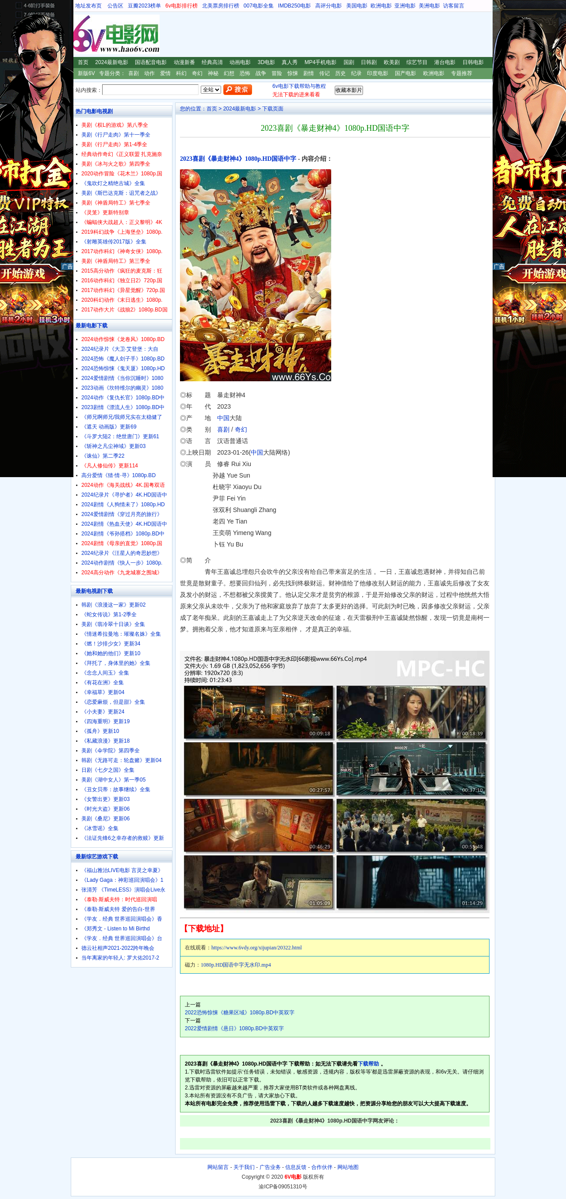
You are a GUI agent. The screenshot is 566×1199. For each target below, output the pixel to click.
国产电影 (405, 73)
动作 (149, 73)
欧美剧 (392, 62)
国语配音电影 (151, 62)
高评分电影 (328, 6)
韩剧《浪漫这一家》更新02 (113, 605)
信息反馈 (295, 1167)
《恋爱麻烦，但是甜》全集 (113, 702)
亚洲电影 (405, 6)
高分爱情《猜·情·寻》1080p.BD (118, 475)
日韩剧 (369, 62)
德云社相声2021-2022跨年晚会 (117, 948)
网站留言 (218, 1167)
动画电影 (240, 62)
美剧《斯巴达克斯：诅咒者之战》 (121, 193)
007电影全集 (259, 6)
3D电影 (266, 62)
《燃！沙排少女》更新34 (110, 644)
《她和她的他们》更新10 (110, 653)
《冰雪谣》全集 (100, 828)
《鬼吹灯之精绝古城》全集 (113, 183)
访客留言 (453, 6)
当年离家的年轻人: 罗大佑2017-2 (120, 958)
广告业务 (270, 1167)
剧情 (308, 73)
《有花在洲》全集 (102, 682)
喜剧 (133, 73)
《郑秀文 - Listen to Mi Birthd (115, 929)
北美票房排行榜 (220, 6)
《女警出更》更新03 (105, 799)
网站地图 (348, 1167)
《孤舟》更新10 (100, 731)
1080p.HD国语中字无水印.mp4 (236, 965)
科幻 (181, 73)
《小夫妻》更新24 (102, 712)
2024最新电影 (111, 62)
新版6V (86, 73)
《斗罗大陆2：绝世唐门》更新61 (120, 436)
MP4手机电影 (321, 62)
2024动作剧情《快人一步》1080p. (121, 563)
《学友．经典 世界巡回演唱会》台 (121, 938)
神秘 (213, 73)
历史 (340, 73)
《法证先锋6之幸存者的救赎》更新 (122, 838)
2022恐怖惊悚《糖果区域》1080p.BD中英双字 (239, 1012)
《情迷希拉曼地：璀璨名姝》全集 (121, 634)
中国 (223, 417)
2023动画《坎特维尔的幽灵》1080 (122, 388)
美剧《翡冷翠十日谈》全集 (113, 624)
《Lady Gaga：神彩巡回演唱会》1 (122, 880)
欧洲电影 (381, 6)
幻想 (229, 73)
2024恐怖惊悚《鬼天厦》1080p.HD (123, 368)
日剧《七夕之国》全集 (107, 770)
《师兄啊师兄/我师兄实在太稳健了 (121, 417)
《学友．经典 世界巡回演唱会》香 (121, 919)
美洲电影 (429, 6)
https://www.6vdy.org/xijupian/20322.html (256, 948)
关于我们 (244, 1167)
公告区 (115, 6)
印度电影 (377, 73)
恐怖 (245, 73)
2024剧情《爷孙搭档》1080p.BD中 (122, 534)
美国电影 (356, 6)
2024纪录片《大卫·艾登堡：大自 (119, 349)
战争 (261, 73)
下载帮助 (368, 1064)
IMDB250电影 (294, 6)
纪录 (356, 73)
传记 (324, 73)
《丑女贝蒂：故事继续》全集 (115, 789)
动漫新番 (184, 62)
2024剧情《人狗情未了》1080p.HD (123, 504)
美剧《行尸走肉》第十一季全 (115, 135)
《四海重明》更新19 (105, 721)
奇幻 (197, 73)
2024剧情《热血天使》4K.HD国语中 (124, 524)
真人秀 (290, 62)
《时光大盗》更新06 (105, 809)
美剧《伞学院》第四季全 (110, 750)
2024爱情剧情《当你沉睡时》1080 (122, 378)
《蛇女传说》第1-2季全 (109, 614)
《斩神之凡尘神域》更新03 (113, 446)
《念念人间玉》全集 (105, 673)
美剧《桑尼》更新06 (105, 819)
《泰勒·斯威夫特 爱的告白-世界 (118, 909)
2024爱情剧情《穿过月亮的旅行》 (121, 514)
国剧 (349, 62)
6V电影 (79, 34)
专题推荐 (461, 73)
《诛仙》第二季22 (102, 456)
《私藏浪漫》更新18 (105, 741)
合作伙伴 (322, 1167)
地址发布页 (88, 6)
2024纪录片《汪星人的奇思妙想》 (121, 553)
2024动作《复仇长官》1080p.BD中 (122, 398)
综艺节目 (417, 62)
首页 (83, 62)
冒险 (277, 73)
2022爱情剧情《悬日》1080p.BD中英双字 (234, 1028)
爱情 (165, 73)
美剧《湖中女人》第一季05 (113, 780)
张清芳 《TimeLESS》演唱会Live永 (123, 890)
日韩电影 (473, 62)
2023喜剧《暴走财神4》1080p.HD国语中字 (238, 159)
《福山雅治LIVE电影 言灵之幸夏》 (122, 870)
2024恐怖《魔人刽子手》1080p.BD (122, 359)
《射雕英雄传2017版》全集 (113, 242)
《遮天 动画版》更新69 (109, 427)
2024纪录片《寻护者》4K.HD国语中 (124, 495)
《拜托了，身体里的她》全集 (115, 663)
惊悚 (292, 73)
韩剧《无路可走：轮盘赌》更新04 (121, 760)
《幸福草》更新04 (102, 692)
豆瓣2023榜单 (144, 6)
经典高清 (212, 62)
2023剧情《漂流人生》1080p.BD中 (122, 407)
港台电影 (444, 62)
